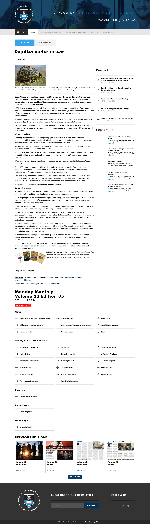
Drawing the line (106, 367)
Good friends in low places (109, 325)
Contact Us (108, 32)
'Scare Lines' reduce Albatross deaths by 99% (35, 318)
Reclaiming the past (67, 361)
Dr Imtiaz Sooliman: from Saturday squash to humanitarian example (116, 89)
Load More (75, 477)
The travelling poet (67, 367)
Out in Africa (105, 318)
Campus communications (50, 32)
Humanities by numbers (68, 354)
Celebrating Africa (67, 332)
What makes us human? (109, 347)
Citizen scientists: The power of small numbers (76, 325)
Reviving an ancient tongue (29, 381)
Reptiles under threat (27, 332)
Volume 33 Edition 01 (113, 463)
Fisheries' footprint (67, 318)
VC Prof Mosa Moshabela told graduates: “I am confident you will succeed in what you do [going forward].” (121, 141)
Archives (94, 32)
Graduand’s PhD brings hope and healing (114, 99)
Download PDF (23, 305)
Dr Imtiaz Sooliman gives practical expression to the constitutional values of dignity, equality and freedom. (121, 189)
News (33, 32)
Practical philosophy (26, 374)
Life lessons (65, 347)
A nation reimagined (108, 361)
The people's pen (25, 367)
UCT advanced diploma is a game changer (115, 109)
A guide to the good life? (69, 374)
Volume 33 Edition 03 (52, 463)
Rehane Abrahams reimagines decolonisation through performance (121, 149)
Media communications (76, 32)
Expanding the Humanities (69, 381)
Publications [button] (24, 42)
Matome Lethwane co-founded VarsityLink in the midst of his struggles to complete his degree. (120, 164)
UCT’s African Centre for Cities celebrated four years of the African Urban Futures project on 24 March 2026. (121, 177)
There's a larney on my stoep (29, 347)
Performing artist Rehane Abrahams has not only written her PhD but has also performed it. (121, 153)
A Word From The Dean (109, 354)
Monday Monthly (45, 42)
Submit (91, 506)
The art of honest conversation (30, 361)
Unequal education (26, 427)
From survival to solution (115, 161)
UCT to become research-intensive (31, 325)
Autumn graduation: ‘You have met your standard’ (117, 118)
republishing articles (35, 284)
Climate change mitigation (28, 396)
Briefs (103, 332)
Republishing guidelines (92, 522)
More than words (106, 374)
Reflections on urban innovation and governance (118, 173)
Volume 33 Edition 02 (82, 463)
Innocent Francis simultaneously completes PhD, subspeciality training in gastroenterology (117, 79)
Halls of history (25, 354)
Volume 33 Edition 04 (21, 463)
